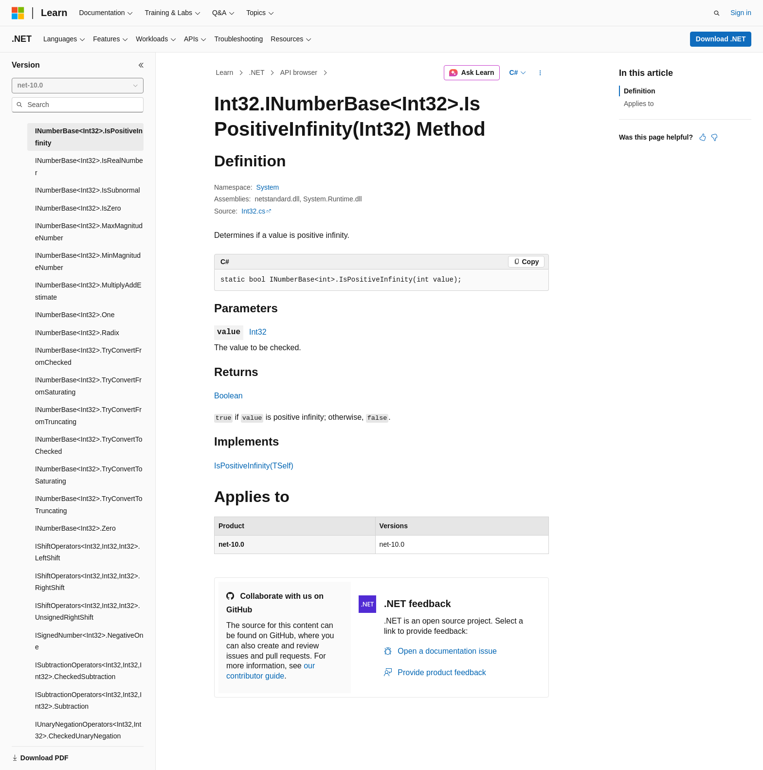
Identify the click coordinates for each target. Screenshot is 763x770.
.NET (257, 72)
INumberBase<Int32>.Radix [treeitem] (77, 333)
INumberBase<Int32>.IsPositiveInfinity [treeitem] (89, 137)
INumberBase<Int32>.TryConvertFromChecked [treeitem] (88, 356)
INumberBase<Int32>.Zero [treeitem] (75, 528)
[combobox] (78, 85)
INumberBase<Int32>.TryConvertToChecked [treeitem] (88, 445)
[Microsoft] (18, 13)
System (267, 187)
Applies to (639, 103)
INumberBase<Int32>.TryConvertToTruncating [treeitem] (88, 505)
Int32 (258, 332)
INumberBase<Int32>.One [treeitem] (74, 315)
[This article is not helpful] (714, 137)
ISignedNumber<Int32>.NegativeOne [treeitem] (89, 641)
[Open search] (717, 13)
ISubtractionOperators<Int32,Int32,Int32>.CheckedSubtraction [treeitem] (88, 671)
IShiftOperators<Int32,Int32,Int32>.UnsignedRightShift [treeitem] (87, 612)
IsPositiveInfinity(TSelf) (253, 466)
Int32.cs (253, 211)
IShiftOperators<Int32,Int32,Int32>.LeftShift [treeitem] (87, 552)
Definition (639, 91)
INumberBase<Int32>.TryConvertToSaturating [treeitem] (88, 475)
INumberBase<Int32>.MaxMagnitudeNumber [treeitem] (89, 232)
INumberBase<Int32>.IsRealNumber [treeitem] (89, 167)
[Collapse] (141, 65)
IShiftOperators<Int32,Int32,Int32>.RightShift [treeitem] (87, 582)
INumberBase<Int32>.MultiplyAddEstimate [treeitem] (88, 291)
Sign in (740, 13)
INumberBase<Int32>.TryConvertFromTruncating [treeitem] (88, 416)
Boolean (228, 396)
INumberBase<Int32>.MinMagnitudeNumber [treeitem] (88, 261)
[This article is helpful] (702, 137)
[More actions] (540, 73)
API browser (298, 72)
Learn (225, 72)
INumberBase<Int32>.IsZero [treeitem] (78, 208)
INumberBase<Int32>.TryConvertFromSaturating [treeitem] (88, 386)
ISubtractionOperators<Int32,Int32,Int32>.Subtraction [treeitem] (88, 701)
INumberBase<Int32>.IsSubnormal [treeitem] (87, 190)
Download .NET (721, 39)
